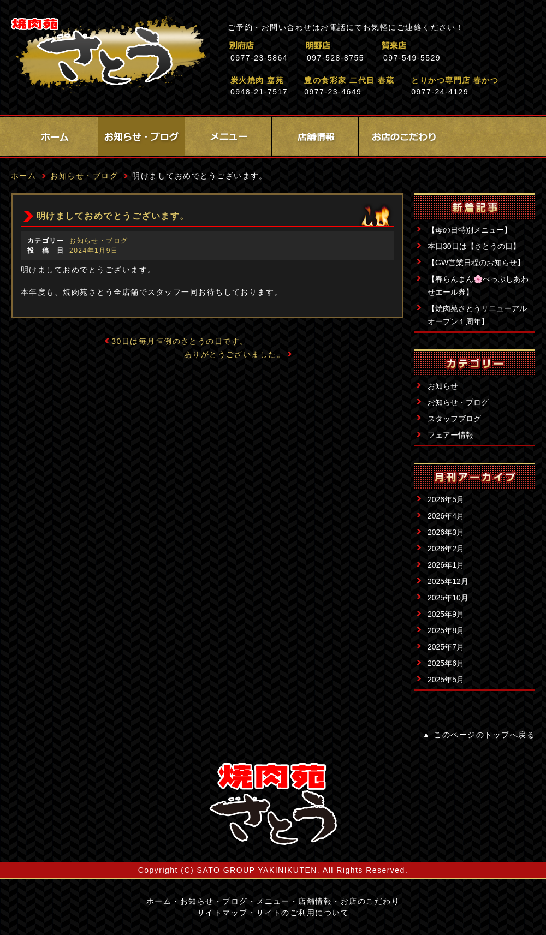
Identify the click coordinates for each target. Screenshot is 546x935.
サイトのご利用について (302, 912)
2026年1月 (446, 565)
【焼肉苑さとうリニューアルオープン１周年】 (477, 315)
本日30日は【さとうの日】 (474, 246)
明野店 (365, 45)
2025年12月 (448, 581)
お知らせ (443, 386)
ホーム (54, 136)
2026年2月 (446, 548)
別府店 (289, 45)
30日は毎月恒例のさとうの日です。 (179, 341)
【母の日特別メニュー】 (470, 229)
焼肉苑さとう (108, 54)
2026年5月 (446, 499)
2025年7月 (446, 646)
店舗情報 (315, 136)
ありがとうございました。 (235, 354)
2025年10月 (448, 597)
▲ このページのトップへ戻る (479, 734)
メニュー (228, 136)
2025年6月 (446, 663)
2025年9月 (446, 614)
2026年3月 (446, 532)
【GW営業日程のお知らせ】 (476, 262)
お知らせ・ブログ (141, 136)
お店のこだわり (402, 136)
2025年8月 (446, 630)
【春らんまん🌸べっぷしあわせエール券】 (478, 285)
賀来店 (442, 45)
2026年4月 (446, 515)
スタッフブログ (454, 418)
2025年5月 (446, 679)
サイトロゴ (273, 804)
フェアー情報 (450, 435)
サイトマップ (222, 912)
